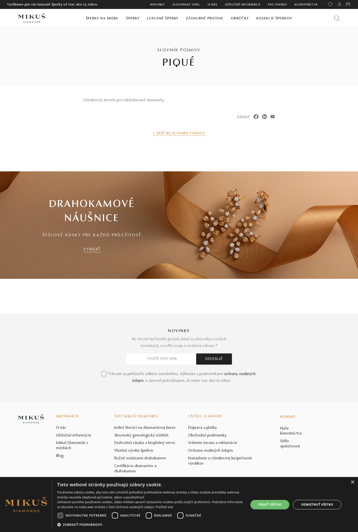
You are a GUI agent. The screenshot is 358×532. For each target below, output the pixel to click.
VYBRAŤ (92, 249)
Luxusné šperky (163, 18)
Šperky (132, 18)
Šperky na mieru (102, 18)
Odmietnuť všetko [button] (317, 504)
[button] (150, 524)
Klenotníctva (306, 4)
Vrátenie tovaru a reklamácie (212, 443)
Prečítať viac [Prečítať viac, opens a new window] (164, 507)
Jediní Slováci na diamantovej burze (145, 428)
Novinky (157, 4)
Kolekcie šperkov (274, 18)
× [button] (352, 482)
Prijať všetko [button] (270, 504)
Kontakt (288, 417)
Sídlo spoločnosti (290, 443)
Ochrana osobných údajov (210, 451)
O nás (213, 4)
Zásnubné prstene (204, 18)
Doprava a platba (202, 428)
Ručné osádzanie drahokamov (140, 458)
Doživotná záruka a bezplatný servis (144, 443)
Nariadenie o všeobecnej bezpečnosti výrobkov (220, 461)
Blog (60, 456)
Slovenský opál (186, 4)
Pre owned (277, 4)
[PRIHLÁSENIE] (339, 4)
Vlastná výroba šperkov (134, 451)
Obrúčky (240, 18)
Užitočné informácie (243, 4)
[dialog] (179, 504)
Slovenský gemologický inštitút (141, 435)
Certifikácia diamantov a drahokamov (135, 468)
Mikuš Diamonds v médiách (72, 445)
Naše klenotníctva (291, 431)
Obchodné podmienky (207, 435)
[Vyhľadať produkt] (337, 18)
